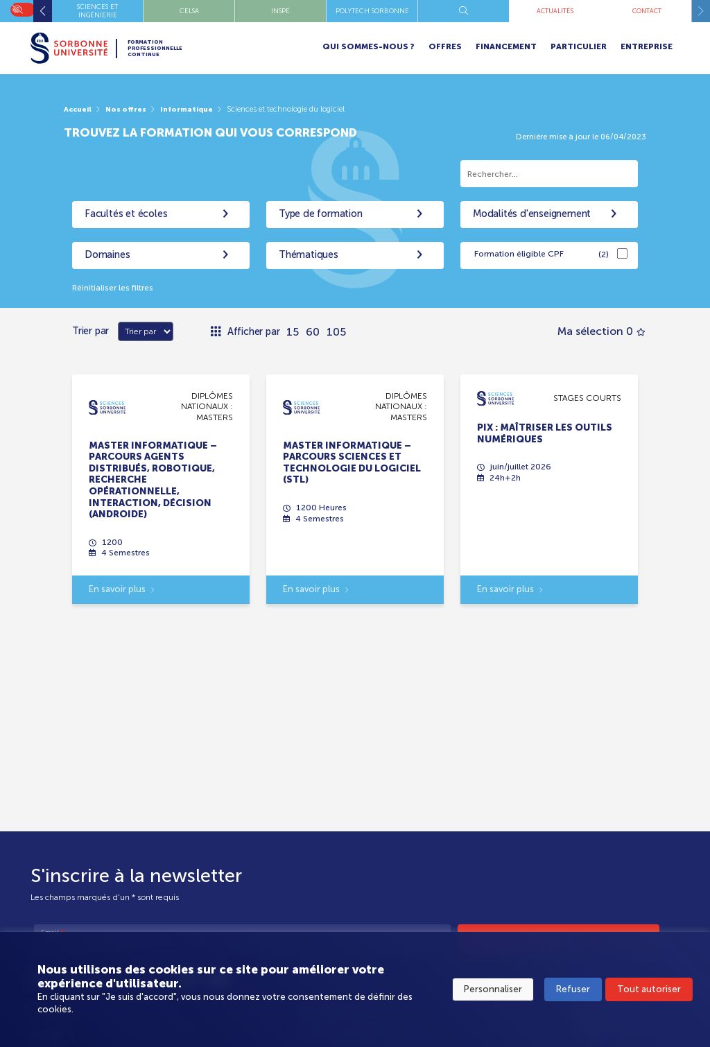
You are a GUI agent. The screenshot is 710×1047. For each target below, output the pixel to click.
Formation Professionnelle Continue (171, 48)
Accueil (79, 109)
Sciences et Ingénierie (372, 11)
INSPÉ (555, 11)
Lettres (189, 11)
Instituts (98, 11)
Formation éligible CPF (541, 255)
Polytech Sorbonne (647, 11)
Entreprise (647, 46)
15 (292, 331)
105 (336, 331)
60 (313, 331)
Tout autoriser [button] (649, 990)
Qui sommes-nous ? (368, 46)
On (17, 8)
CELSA (464, 11)
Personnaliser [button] (493, 990)
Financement (506, 46)
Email (52, 933)
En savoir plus (122, 592)
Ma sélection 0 (601, 331)
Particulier (579, 46)
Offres (445, 46)
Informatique (193, 109)
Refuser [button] (573, 990)
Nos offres (129, 109)
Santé (280, 11)
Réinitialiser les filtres (117, 288)
